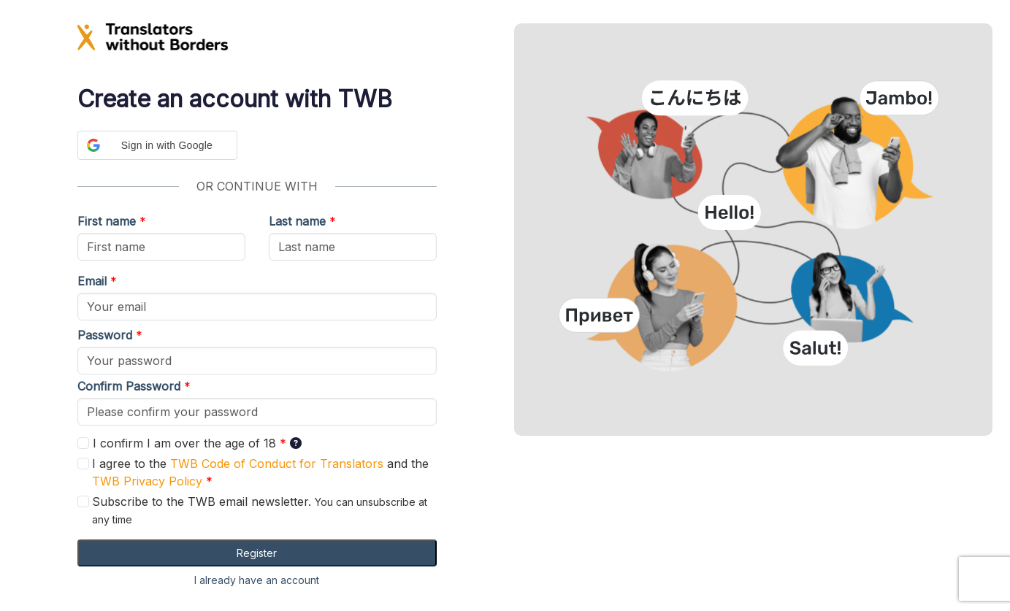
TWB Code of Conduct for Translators (276, 463)
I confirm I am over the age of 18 (178, 443)
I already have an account (256, 580)
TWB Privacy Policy (147, 481)
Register (257, 553)
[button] (157, 145)
